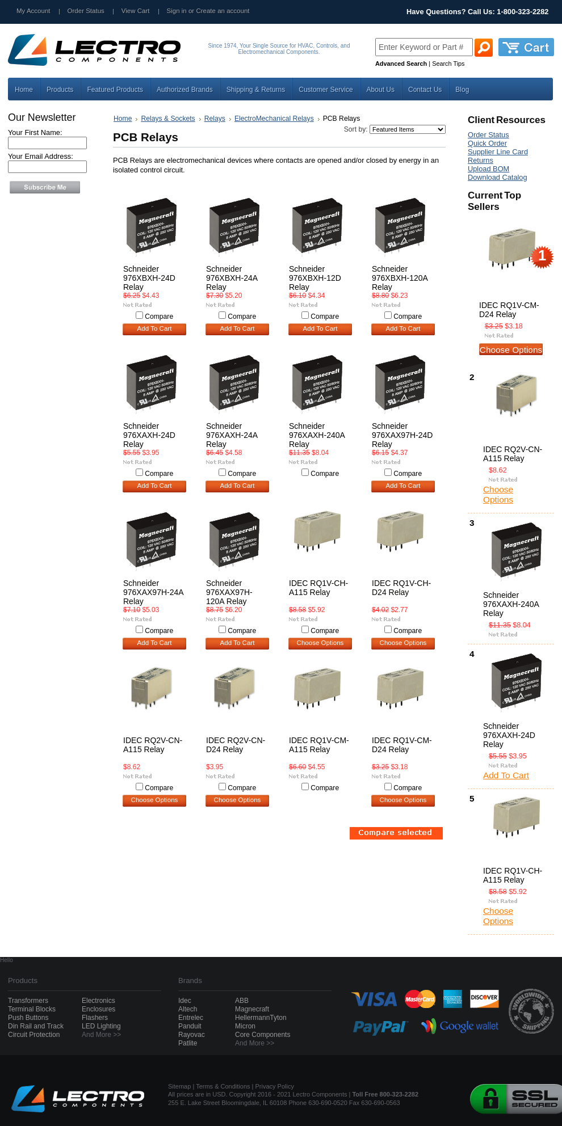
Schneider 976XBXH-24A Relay (231, 278)
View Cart (135, 10)
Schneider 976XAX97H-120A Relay (229, 592)
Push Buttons (28, 1018)
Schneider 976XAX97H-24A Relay (153, 592)
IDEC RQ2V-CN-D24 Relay (235, 745)
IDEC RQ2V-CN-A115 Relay (152, 745)
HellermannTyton (261, 1018)
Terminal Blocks (32, 1009)
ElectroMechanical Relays (274, 119)
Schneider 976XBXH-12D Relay (315, 278)
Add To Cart (154, 328)
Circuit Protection (34, 1035)
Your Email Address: (40, 156)
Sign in (177, 10)
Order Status (86, 10)
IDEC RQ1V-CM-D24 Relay (402, 745)
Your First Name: (35, 132)
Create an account (222, 10)
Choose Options (320, 642)
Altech (187, 1009)
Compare (159, 316)
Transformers (28, 1001)
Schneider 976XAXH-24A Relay (231, 435)
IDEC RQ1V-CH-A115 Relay (318, 588)
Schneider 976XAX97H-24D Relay (402, 435)
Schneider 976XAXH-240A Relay (317, 435)
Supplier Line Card (498, 151)
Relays (214, 119)
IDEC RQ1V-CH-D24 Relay (401, 588)
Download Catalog (497, 177)
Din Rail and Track (36, 1026)
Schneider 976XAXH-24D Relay (149, 435)
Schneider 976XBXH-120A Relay (399, 278)
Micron (245, 1026)
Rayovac (191, 1035)
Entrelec (190, 1018)
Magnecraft (252, 1009)
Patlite (187, 1043)
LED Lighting (101, 1026)
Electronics (98, 1001)
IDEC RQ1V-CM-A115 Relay (319, 745)
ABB (242, 1001)
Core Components (262, 1035)
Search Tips (448, 63)
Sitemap (179, 1086)
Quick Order (487, 143)
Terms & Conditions (223, 1086)
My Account (33, 10)
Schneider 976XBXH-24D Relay (149, 278)
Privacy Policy (274, 1086)
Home (123, 119)
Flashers (95, 1018)
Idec (184, 1001)
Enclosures (98, 1009)
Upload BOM (488, 169)
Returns (480, 160)
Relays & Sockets (168, 119)
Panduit (190, 1026)
